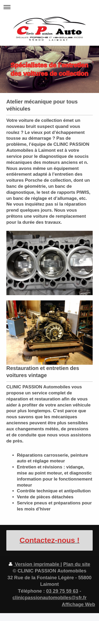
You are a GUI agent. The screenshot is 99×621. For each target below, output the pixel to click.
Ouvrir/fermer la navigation (49, 7)
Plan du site (76, 564)
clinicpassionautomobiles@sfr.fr (49, 597)
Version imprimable (34, 564)
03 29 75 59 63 (62, 591)
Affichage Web (78, 604)
